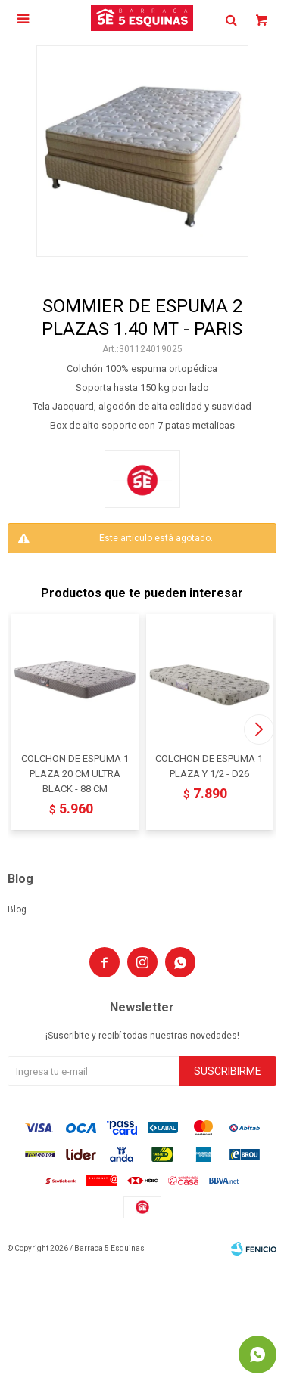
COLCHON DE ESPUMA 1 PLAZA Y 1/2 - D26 (209, 766)
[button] (258, 729)
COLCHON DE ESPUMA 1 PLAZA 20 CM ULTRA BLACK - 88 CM (75, 773)
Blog (17, 909)
